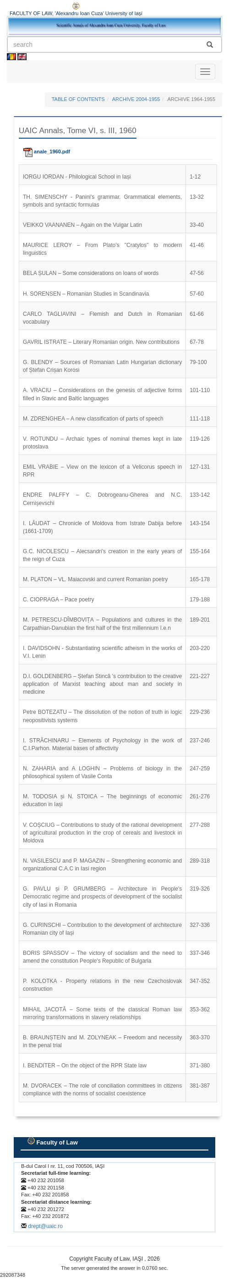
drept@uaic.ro (45, 1226)
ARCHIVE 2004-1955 (136, 99)
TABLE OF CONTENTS (78, 99)
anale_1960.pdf (46, 151)
